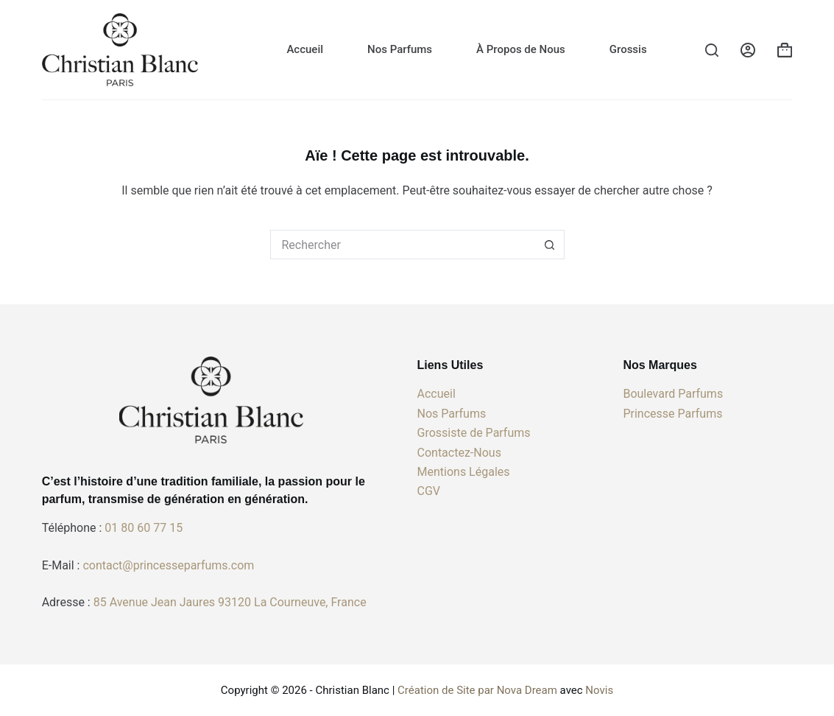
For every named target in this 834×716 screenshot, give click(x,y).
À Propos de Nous (520, 49)
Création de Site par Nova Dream (477, 690)
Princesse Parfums (672, 414)
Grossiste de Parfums (474, 433)
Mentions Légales (463, 472)
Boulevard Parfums (673, 394)
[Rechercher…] (402, 244)
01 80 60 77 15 (144, 528)
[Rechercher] (711, 50)
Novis (599, 690)
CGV (429, 491)
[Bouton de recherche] (550, 244)
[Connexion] (748, 50)
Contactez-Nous (459, 453)
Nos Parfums (399, 49)
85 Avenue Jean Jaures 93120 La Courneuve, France (230, 602)
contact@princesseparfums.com (168, 565)
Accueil (304, 49)
